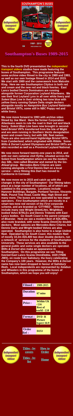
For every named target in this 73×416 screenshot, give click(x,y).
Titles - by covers (29, 350)
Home (45, 359)
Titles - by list (29, 359)
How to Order (45, 350)
